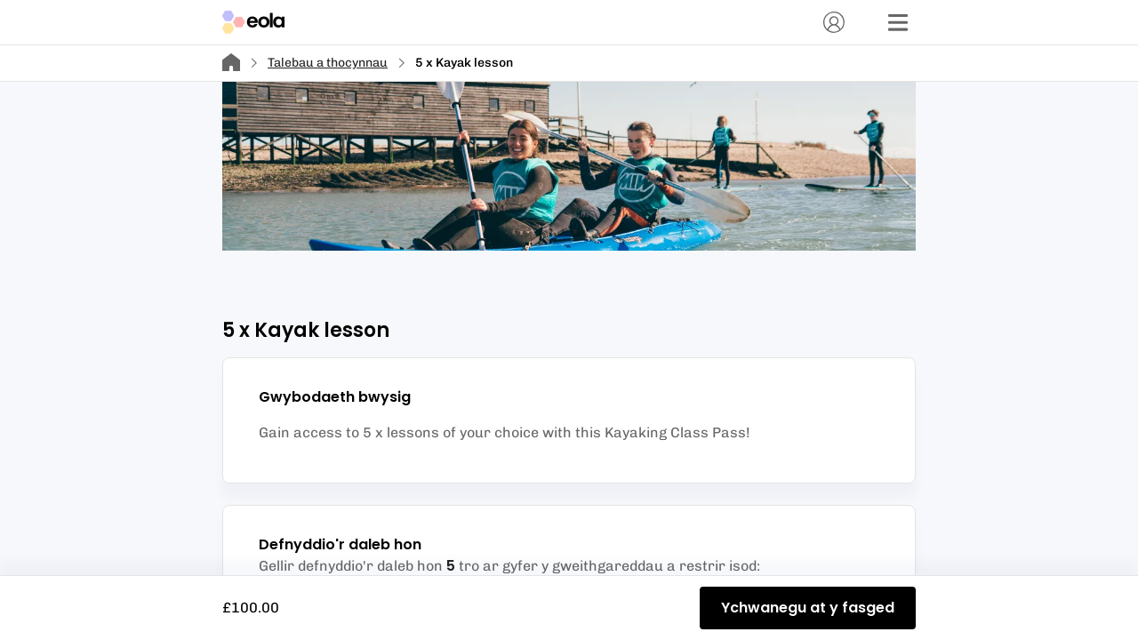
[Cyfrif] (834, 22)
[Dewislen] (898, 22)
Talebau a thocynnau (328, 62)
